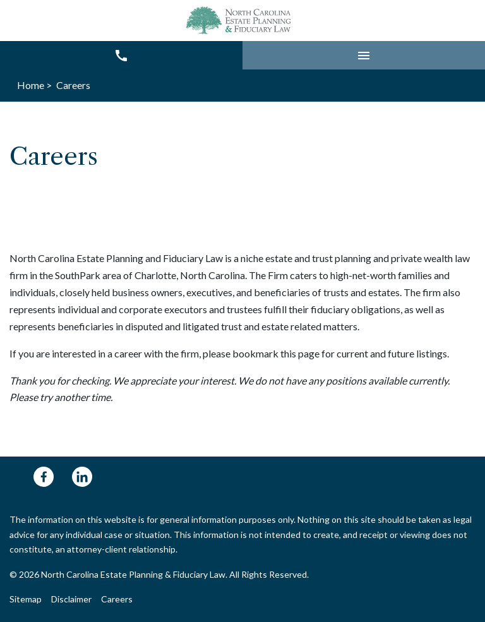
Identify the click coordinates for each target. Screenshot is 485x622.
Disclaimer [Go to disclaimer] (71, 599)
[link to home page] (240, 20)
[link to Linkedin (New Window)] (82, 477)
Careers (117, 599)
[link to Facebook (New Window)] (43, 477)
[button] (363, 55)
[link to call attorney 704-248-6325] (121, 55)
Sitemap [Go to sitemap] (25, 599)
